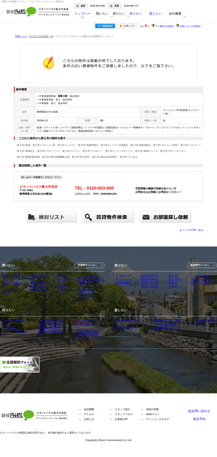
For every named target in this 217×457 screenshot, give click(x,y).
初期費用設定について (164, 340)
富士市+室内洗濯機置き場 (55, 157)
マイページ (84, 303)
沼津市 (60, 287)
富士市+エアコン (71, 151)
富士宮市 (61, 281)
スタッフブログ (124, 423)
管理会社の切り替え (162, 329)
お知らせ (89, 428)
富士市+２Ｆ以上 (128, 157)
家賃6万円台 (146, 287)
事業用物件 (122, 287)
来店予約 (199, 428)
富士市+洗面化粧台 (140, 145)
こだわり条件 (85, 276)
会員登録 (82, 292)
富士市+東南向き (26, 151)
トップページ (82, 16)
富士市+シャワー (67, 145)
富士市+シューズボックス (119, 151)
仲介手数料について (82, 334)
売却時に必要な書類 (47, 345)
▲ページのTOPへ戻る (191, 230)
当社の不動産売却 (14, 329)
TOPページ (21, 36)
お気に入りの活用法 (190, 26)
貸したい (161, 16)
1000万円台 (36, 281)
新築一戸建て (11, 276)
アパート (120, 276)
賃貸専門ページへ (199, 265)
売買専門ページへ (87, 265)
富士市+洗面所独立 (88, 145)
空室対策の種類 (159, 334)
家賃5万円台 (146, 281)
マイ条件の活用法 (164, 26)
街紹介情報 (152, 418)
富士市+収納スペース (146, 151)
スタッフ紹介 (122, 418)
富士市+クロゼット (93, 151)
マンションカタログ (157, 428)
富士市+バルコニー (191, 145)
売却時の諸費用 (44, 340)
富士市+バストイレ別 (44, 145)
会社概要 (89, 418)
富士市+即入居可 (81, 157)
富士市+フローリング (48, 151)
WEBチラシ (153, 423)
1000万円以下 (38, 276)
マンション (10, 287)
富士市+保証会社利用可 (104, 157)
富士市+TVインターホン (173, 151)
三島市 (60, 292)
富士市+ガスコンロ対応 (165, 145)
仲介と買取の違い (46, 334)
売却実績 (8, 334)
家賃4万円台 (146, 276)
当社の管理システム (127, 329)
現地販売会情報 (87, 281)
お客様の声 (121, 428)
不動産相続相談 (79, 340)
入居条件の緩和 (197, 329)
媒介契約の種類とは (82, 345)
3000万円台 (36, 292)
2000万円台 (36, 287)
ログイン (82, 298)
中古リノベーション (89, 287)
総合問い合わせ (199, 418)
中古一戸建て (11, 281)
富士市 (60, 276)
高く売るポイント (81, 329)
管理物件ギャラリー (127, 334)
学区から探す (193, 281)
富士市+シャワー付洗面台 (114, 145)
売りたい (142, 16)
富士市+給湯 (23, 145)
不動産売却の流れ (46, 329)
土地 (5, 292)
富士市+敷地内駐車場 (28, 157)
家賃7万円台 (146, 292)
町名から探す (193, 287)
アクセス (89, 423)
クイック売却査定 (14, 340)
